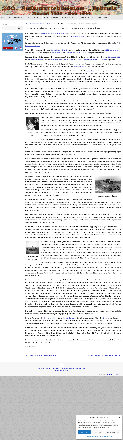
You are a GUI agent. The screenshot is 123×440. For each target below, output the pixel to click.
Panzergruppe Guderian (84, 36)
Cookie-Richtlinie (91, 436)
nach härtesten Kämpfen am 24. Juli (82, 53)
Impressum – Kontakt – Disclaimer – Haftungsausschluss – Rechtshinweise (61, 371)
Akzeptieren (84, 432)
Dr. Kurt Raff (89, 74)
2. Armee (106, 321)
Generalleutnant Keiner (50, 60)
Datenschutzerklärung (100, 436)
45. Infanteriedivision (50, 321)
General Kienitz (85, 60)
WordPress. (117, 377)
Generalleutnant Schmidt (60, 50)
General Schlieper (69, 321)
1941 (48, 24)
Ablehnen (98, 432)
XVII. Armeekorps (72, 60)
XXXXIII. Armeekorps (113, 50)
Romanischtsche (60, 53)
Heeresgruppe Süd (80, 69)
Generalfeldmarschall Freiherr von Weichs (54, 33)
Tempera (109, 377)
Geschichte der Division (37, 24)
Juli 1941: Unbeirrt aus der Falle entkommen (103, 358)
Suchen (5, 24)
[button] (119, 417)
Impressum (109, 436)
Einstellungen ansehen (112, 432)
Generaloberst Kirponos (33, 46)
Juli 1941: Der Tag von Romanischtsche (41, 358)
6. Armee (98, 60)
